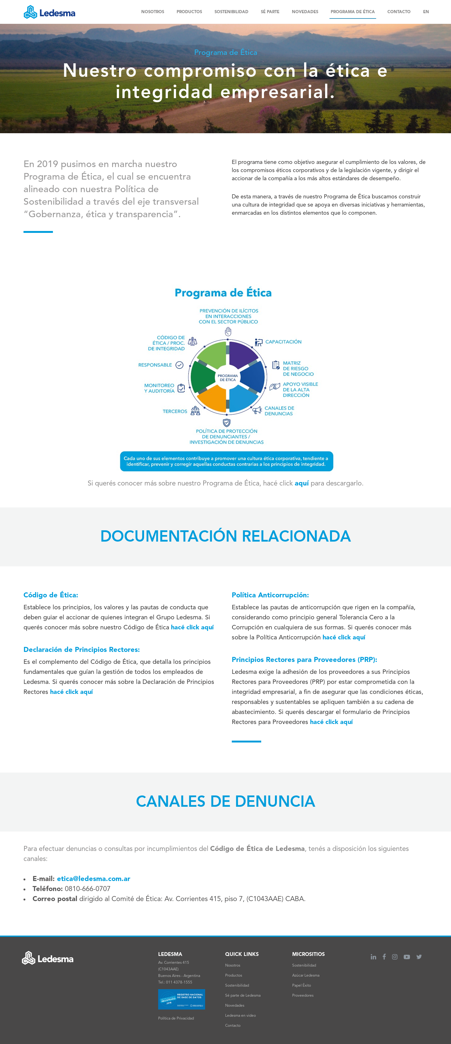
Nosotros (232, 966)
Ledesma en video (240, 1016)
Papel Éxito (301, 986)
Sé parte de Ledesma (243, 996)
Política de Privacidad (176, 1018)
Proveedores (303, 996)
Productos (233, 976)
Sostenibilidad (237, 986)
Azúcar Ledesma (305, 976)
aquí (302, 483)
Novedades (234, 1006)
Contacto (233, 1026)
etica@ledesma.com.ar (94, 879)
